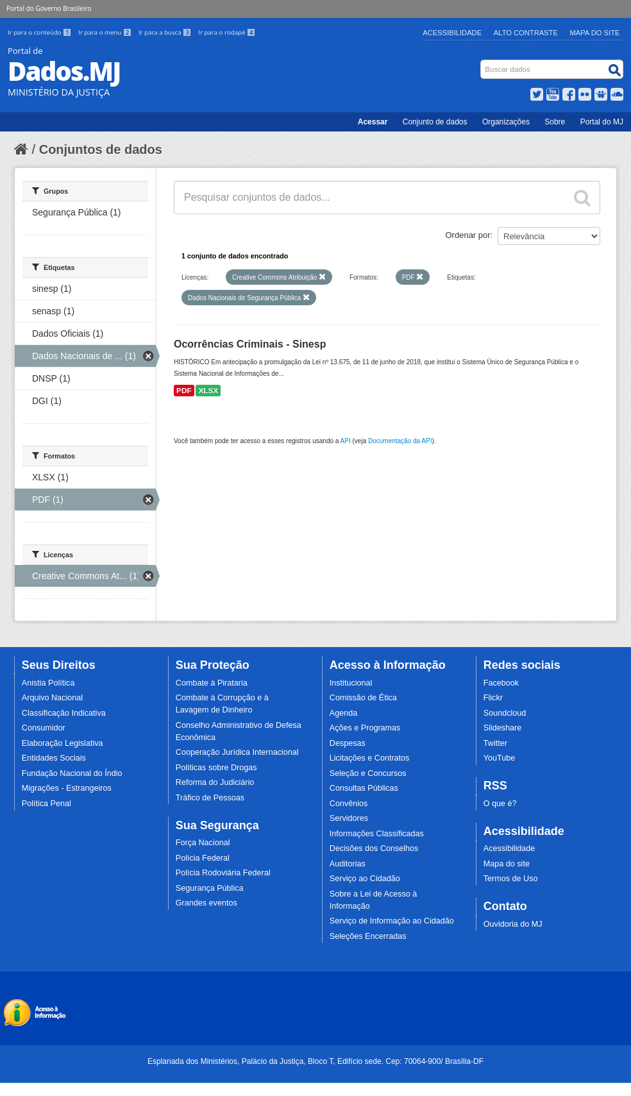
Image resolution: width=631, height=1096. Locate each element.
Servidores (349, 818)
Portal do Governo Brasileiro (48, 8)
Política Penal (46, 803)
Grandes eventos (206, 902)
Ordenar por (468, 235)
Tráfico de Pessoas (210, 797)
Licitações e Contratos (370, 758)
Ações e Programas (365, 727)
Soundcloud (505, 713)
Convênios (349, 803)
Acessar (373, 121)
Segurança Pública (210, 888)
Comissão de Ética (363, 697)
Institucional (351, 683)
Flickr (493, 697)
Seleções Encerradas (368, 936)
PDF (184, 390)
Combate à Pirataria (212, 683)
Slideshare (503, 727)
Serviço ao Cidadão (365, 878)
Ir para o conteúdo (40, 32)
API (346, 440)
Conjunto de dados (435, 121)
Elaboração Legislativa (62, 743)
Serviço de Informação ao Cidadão (392, 920)
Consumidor (43, 727)
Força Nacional (203, 842)
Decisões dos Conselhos (374, 848)
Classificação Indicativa (64, 713)
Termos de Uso (511, 878)
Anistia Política (48, 683)
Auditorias (348, 863)
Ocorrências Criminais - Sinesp (250, 344)
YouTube (500, 758)
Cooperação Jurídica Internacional (237, 752)
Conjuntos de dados (100, 149)
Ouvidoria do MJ (513, 924)
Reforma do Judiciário (215, 782)
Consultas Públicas (364, 788)
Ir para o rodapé (226, 32)
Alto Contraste (526, 33)
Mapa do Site (595, 33)
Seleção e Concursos (368, 773)
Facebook (501, 683)
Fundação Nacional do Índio (72, 773)
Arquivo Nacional (52, 697)
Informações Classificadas (377, 833)
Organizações (506, 121)
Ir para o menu (105, 32)
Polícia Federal (203, 858)
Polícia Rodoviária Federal (223, 872)
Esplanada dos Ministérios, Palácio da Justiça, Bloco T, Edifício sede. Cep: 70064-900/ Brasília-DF (315, 1061)
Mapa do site (507, 863)
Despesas (348, 743)
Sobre (554, 121)
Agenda (343, 713)
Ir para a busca (166, 32)
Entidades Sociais (54, 758)
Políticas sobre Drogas (216, 767)
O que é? (500, 803)
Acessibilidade (452, 33)
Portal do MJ (601, 121)
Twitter (495, 743)
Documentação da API (400, 440)
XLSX (208, 390)
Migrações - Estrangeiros (67, 788)
